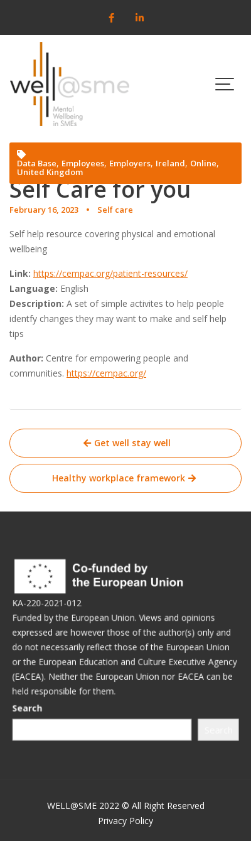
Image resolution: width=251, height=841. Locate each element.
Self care (115, 209)
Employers (130, 163)
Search (31, 708)
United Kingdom (50, 172)
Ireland (170, 163)
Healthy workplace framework (118, 478)
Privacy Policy (125, 821)
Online (203, 163)
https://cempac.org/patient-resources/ (110, 273)
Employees (82, 163)
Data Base (36, 163)
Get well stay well (132, 443)
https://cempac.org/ (106, 373)
